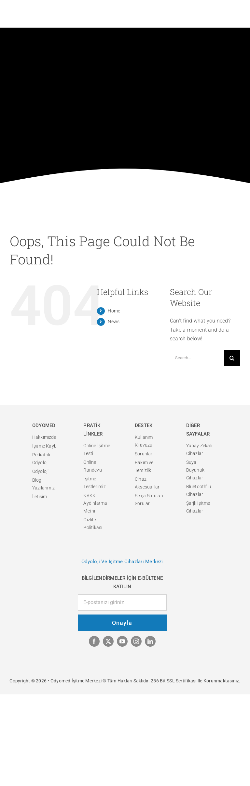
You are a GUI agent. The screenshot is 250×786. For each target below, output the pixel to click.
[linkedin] (150, 641)
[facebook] (94, 641)
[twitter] (108, 641)
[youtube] (122, 641)
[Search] (232, 358)
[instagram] (136, 641)
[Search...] (197, 358)
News (113, 321)
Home (114, 310)
